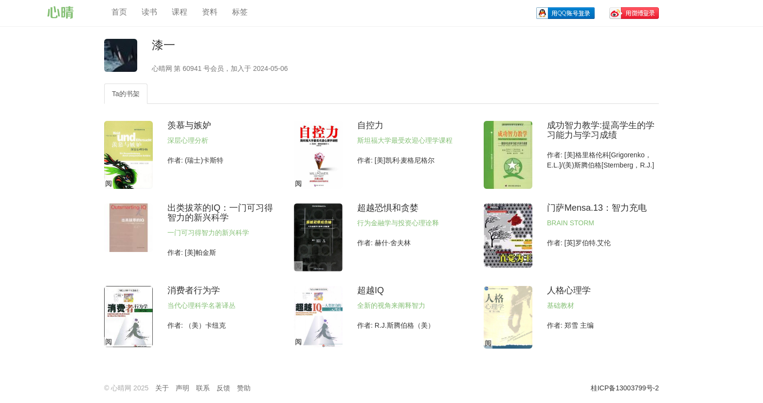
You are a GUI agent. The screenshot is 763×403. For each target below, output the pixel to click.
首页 (119, 12)
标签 (240, 12)
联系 (203, 388)
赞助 (244, 388)
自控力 (370, 125)
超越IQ (370, 290)
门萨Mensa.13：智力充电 (597, 208)
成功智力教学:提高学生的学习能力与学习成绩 (600, 130)
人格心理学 (569, 290)
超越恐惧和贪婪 (387, 208)
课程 (179, 12)
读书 (149, 12)
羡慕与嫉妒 (189, 125)
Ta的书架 (126, 94)
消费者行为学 (193, 290)
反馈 (223, 388)
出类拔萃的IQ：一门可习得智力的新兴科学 (220, 212)
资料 (210, 12)
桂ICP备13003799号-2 (625, 388)
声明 (182, 388)
